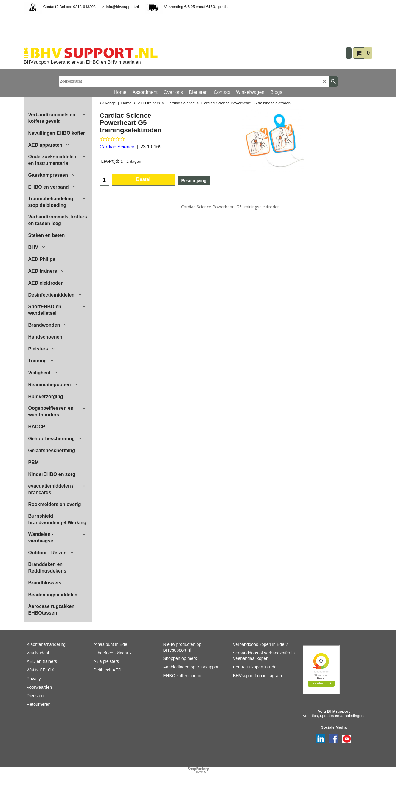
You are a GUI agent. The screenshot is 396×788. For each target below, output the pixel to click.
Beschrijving (193, 180)
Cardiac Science (117, 146)
